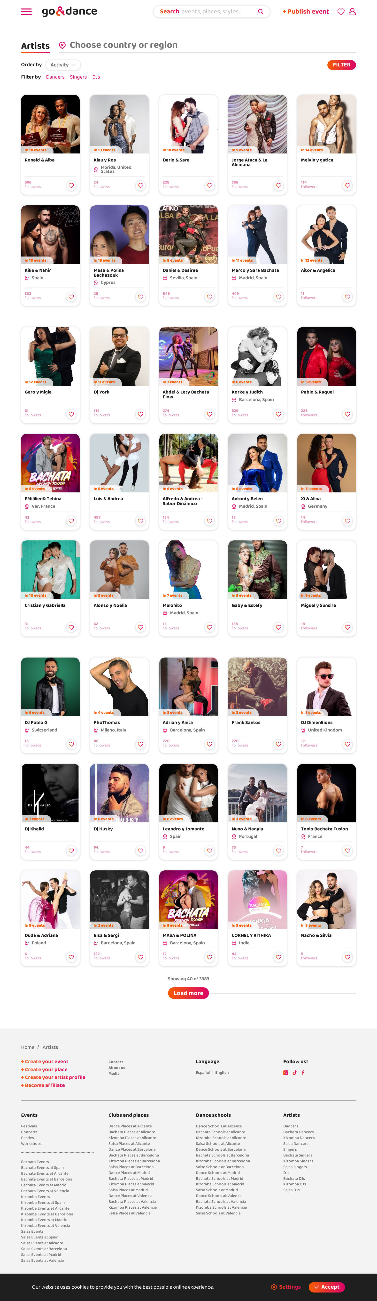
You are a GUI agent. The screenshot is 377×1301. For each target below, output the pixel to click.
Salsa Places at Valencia (129, 1213)
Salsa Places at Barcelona (131, 1167)
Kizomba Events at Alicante (45, 1208)
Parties (27, 1137)
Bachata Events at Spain (42, 1167)
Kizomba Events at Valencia (45, 1225)
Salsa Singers (295, 1167)
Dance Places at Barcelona (132, 1149)
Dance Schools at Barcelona (221, 1149)
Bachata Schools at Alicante (220, 1132)
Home (28, 1047)
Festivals (29, 1126)
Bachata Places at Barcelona (133, 1155)
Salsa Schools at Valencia (218, 1213)
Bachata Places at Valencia (132, 1201)
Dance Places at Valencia (130, 1195)
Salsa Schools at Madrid (217, 1190)
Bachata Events (35, 1161)
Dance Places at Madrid (129, 1172)
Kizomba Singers (298, 1161)
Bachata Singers (297, 1155)
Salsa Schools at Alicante (218, 1143)
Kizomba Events (35, 1196)
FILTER (341, 64)
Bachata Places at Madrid (130, 1178)
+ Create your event (45, 1062)
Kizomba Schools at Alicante (221, 1137)
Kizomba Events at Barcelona (47, 1214)
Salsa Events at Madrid (41, 1254)
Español (203, 1072)
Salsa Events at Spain (40, 1237)
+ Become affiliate (43, 1086)
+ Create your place (44, 1070)
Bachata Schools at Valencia (221, 1201)
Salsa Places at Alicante (129, 1143)
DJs (96, 77)
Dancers (55, 77)
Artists (50, 1047)
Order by (31, 65)
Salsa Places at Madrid (128, 1190)
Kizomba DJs (294, 1184)
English (222, 1072)
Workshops (31, 1143)
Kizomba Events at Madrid (44, 1219)
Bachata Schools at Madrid (219, 1178)
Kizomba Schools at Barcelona (223, 1161)
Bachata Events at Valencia (45, 1191)
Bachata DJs (294, 1178)
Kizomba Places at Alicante (132, 1137)
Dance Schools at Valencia (219, 1195)
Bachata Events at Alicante (45, 1173)
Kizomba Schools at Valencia (221, 1207)
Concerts (29, 1132)
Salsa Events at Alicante (42, 1243)
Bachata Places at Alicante (131, 1132)
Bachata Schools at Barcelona (222, 1155)
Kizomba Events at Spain (43, 1202)
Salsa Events (32, 1231)
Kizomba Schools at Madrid (220, 1184)
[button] (63, 65)
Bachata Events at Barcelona (46, 1179)
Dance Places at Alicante (130, 1126)
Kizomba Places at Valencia (132, 1207)
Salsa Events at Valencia (42, 1260)
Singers (78, 77)
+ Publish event (306, 12)
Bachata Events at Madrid (43, 1185)
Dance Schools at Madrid (218, 1172)
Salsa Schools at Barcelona (220, 1167)
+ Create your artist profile (53, 1078)
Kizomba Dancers (299, 1137)
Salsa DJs (291, 1190)
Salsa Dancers (295, 1143)
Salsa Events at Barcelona (44, 1248)
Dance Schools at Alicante (219, 1126)
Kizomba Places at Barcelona (134, 1161)
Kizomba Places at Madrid (131, 1184)
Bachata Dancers (298, 1132)
